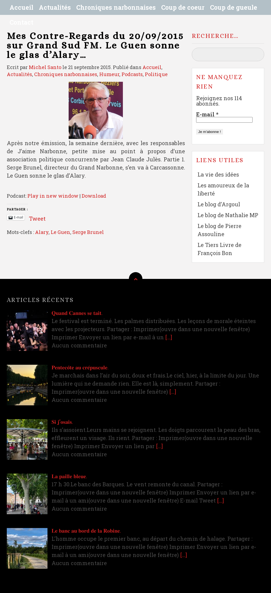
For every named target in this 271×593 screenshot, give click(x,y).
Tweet (37, 217)
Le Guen (60, 232)
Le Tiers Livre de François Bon (219, 248)
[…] (168, 337)
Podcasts (132, 74)
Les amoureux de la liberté (223, 189)
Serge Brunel (88, 232)
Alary (42, 232)
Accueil (21, 7)
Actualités (55, 7)
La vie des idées (218, 174)
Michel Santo (45, 67)
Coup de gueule (233, 7)
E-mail (207, 114)
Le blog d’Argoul (218, 204)
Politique (156, 74)
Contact (21, 22)
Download (94, 196)
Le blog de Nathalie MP (227, 215)
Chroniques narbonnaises (116, 7)
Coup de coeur (183, 7)
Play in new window (52, 196)
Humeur (109, 74)
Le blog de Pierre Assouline (219, 229)
